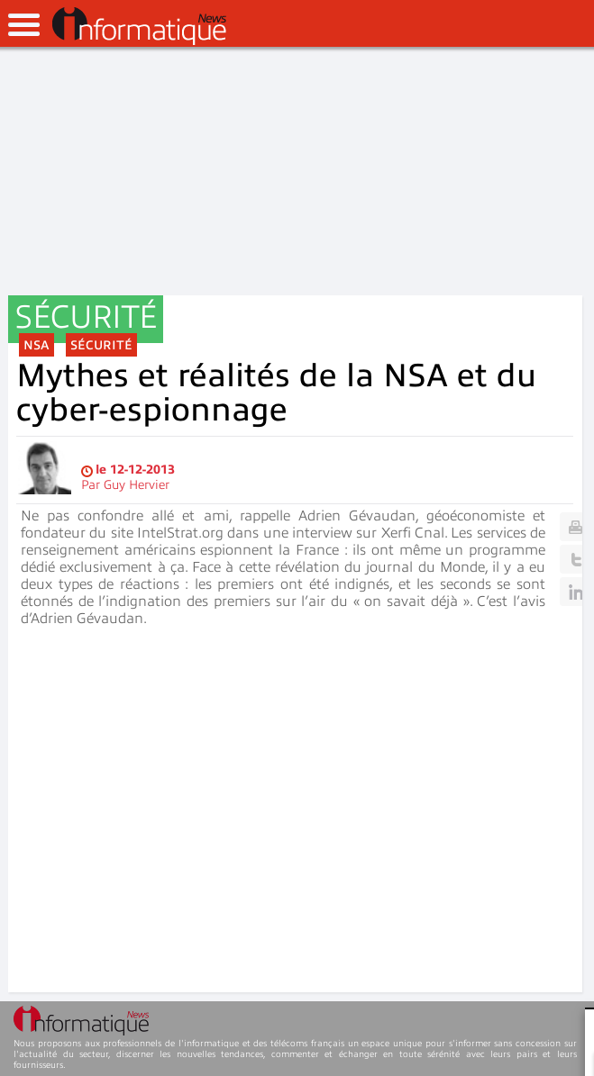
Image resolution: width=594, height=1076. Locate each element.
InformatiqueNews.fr (139, 26)
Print (575, 526)
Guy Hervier (136, 485)
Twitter (575, 559)
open (24, 25)
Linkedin (575, 591)
